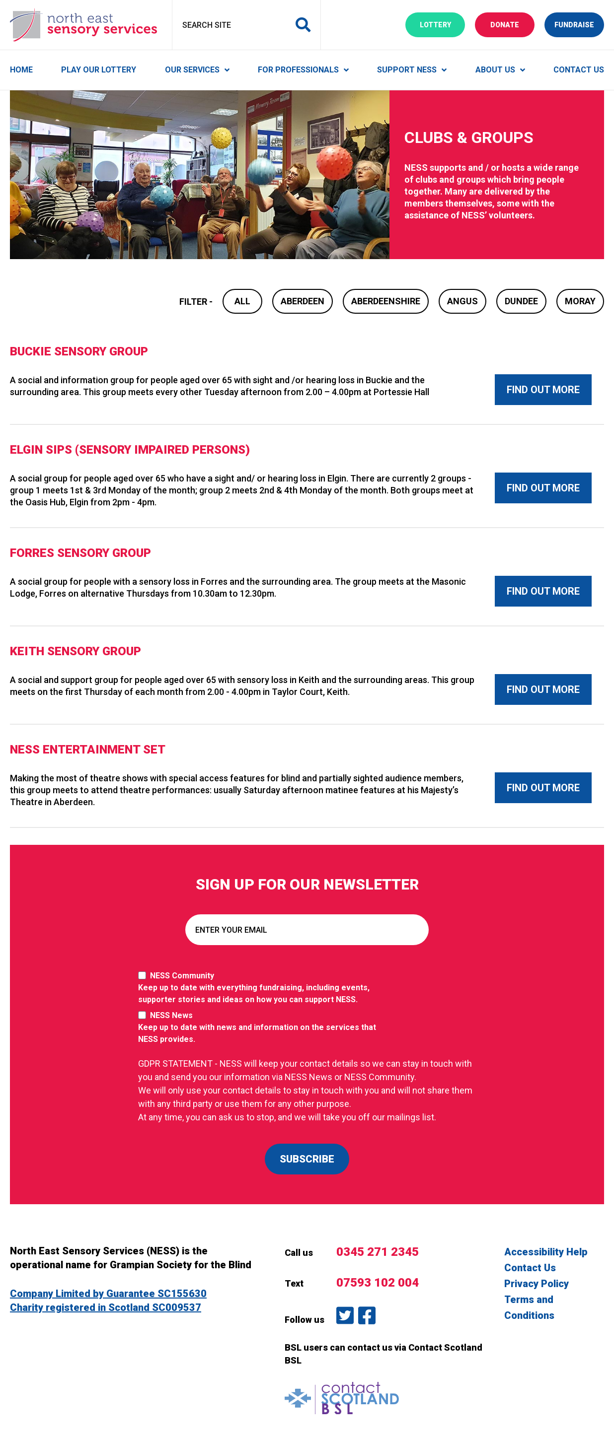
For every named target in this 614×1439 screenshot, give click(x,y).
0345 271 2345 (377, 1252)
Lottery (442, 24)
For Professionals (298, 69)
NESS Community (262, 988)
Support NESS (407, 69)
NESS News (262, 1028)
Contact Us (578, 69)
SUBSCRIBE (307, 1159)
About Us (495, 69)
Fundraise (579, 24)
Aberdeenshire (385, 301)
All (242, 301)
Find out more (543, 390)
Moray (580, 301)
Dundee (521, 301)
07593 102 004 (377, 1283)
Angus (462, 301)
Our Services (192, 69)
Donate (512, 24)
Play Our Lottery (98, 69)
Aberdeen (302, 301)
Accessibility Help (546, 1252)
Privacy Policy (536, 1284)
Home (21, 69)
